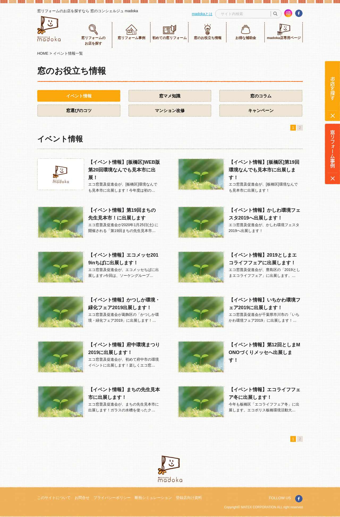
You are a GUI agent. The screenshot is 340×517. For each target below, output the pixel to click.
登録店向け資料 (189, 498)
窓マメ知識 (169, 96)
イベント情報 (79, 96)
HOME (42, 53)
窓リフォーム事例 (131, 32)
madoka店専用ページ (284, 32)
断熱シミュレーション (153, 498)
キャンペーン (261, 110)
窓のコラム (260, 96)
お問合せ (82, 498)
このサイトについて (54, 498)
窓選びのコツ (79, 110)
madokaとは (202, 14)
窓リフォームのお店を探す (93, 34)
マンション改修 (170, 110)
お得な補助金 (245, 32)
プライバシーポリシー (112, 498)
